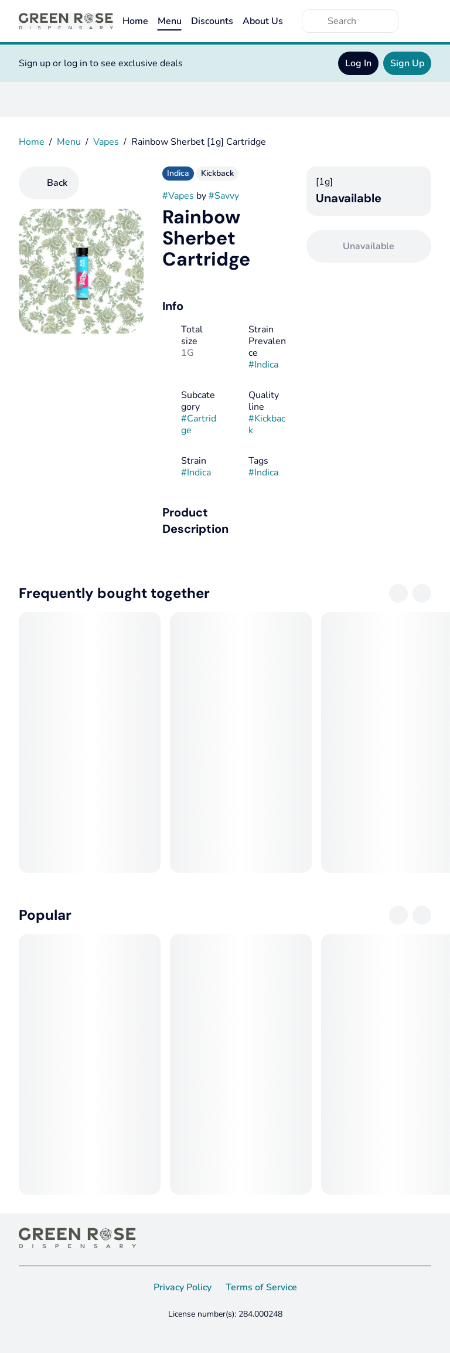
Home (135, 21)
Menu (170, 21)
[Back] (49, 182)
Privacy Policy (183, 1287)
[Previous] (398, 593)
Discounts (212, 21)
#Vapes (178, 195)
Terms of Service (261, 1287)
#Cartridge (198, 424)
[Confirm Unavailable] (368, 246)
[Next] (421, 593)
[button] (224, 520)
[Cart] (419, 21)
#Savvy (224, 195)
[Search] (360, 21)
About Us (263, 21)
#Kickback (266, 424)
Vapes (106, 141)
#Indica (263, 364)
